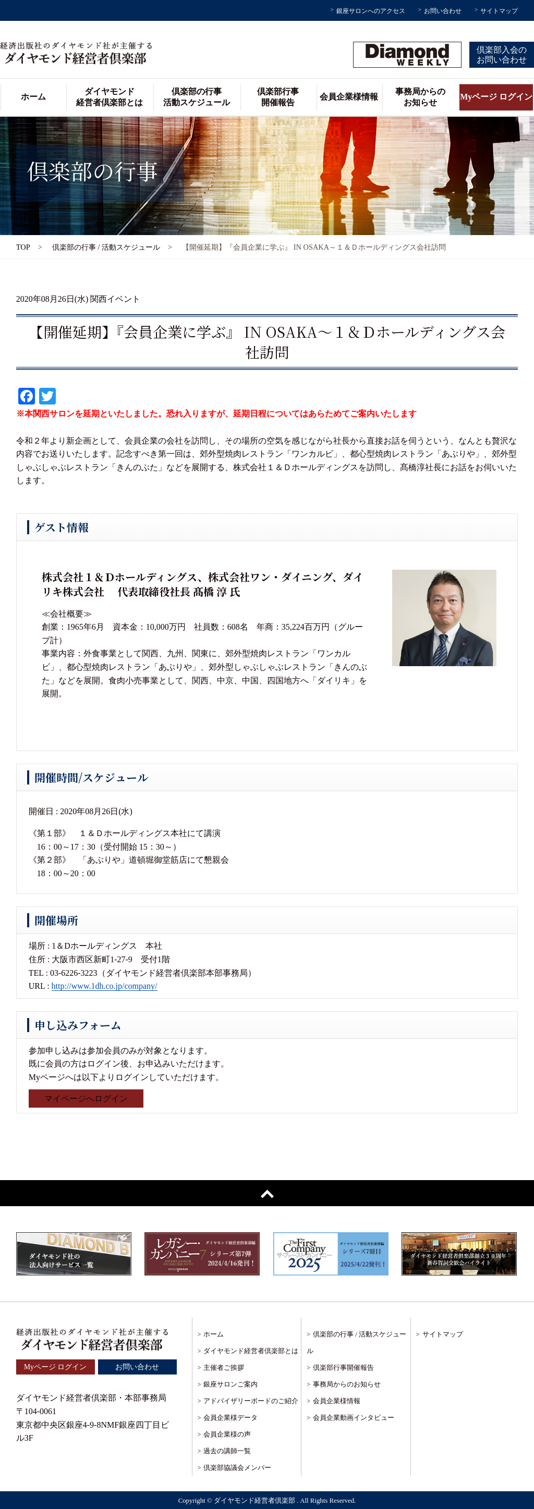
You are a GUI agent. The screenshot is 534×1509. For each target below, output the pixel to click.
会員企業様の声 (227, 1434)
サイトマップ (499, 11)
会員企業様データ (230, 1417)
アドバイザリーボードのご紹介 (250, 1401)
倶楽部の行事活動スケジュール (196, 97)
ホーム (33, 96)
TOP (23, 247)
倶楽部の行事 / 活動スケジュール (106, 247)
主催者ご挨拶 (223, 1367)
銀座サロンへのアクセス (370, 11)
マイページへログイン (86, 1098)
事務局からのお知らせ (420, 97)
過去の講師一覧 (227, 1451)
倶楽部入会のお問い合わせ (502, 54)
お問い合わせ (443, 11)
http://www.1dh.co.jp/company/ (104, 986)
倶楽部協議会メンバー (237, 1467)
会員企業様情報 (349, 96)
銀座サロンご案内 (230, 1384)
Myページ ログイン (496, 96)
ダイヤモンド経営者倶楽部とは (109, 97)
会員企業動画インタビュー (353, 1417)
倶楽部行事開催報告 (278, 97)
